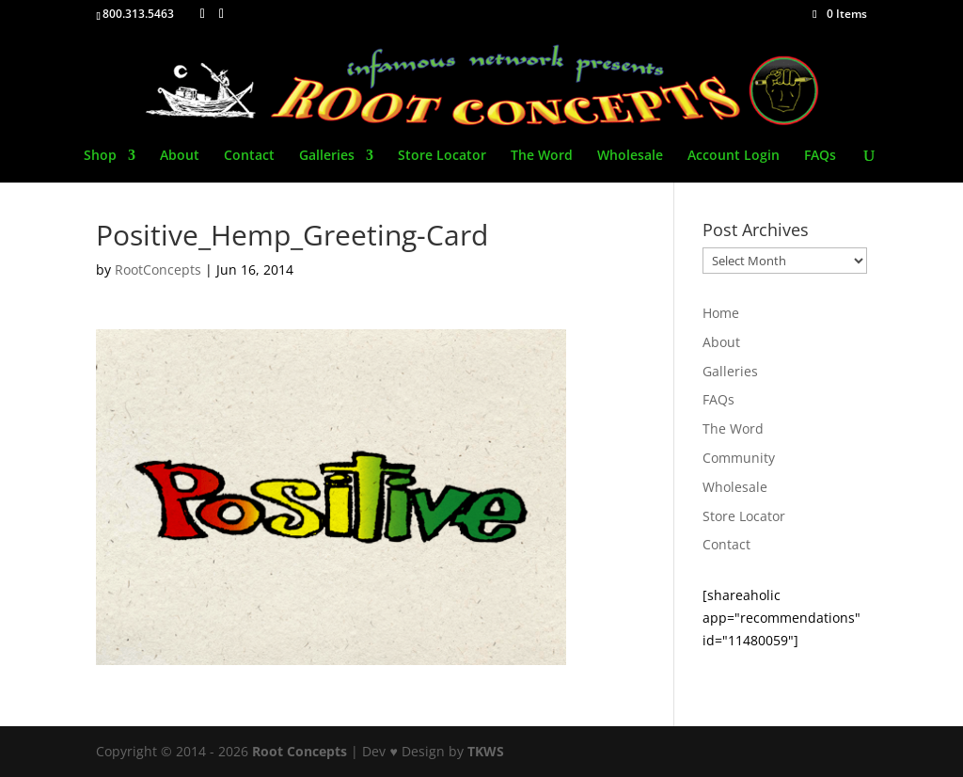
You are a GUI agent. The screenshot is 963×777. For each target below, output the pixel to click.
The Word (542, 156)
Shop (100, 156)
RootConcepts (158, 269)
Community (739, 458)
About (179, 156)
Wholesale (630, 156)
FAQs (820, 156)
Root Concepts (299, 751)
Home (721, 313)
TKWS (485, 751)
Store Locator (442, 156)
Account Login (733, 156)
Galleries (327, 156)
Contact (249, 156)
